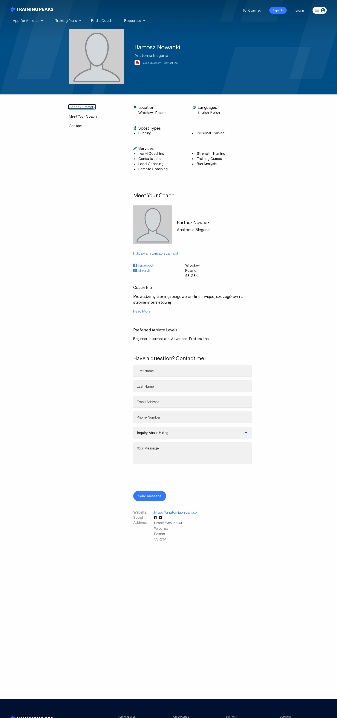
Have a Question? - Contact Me (159, 62)
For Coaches (252, 10)
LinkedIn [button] (145, 270)
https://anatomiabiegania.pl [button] (155, 253)
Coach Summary (82, 107)
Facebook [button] (146, 265)
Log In (300, 10)
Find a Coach (101, 20)
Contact (76, 126)
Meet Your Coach (83, 116)
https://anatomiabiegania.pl (176, 512)
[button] (156, 517)
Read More (142, 311)
